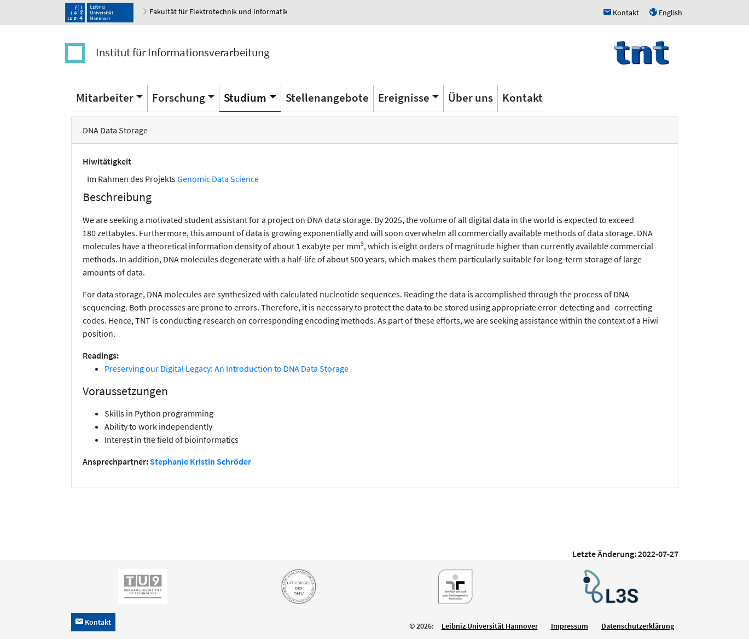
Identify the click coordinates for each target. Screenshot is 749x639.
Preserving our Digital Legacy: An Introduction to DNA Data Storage (226, 368)
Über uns (470, 97)
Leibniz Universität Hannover (490, 626)
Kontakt (522, 97)
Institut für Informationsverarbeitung (183, 52)
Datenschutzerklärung (637, 626)
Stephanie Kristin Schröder (200, 461)
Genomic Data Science (218, 178)
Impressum (569, 626)
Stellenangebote (327, 97)
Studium (245, 97)
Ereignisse (403, 97)
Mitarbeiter (104, 97)
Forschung (178, 97)
